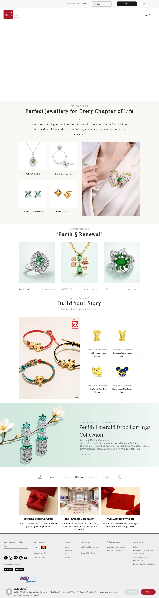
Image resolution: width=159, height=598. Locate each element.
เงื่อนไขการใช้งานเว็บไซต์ (88, 553)
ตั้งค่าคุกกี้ (131, 591)
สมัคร (16, 551)
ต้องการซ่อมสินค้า (138, 554)
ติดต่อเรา (135, 547)
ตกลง (148, 591)
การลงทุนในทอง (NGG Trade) (116, 547)
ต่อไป (127, 3)
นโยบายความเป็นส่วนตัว (30, 595)
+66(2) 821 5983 (39, 557)
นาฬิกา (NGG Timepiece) (115, 550)
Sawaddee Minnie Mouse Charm (97, 341)
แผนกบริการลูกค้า (39, 553)
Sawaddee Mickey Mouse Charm (122, 341)
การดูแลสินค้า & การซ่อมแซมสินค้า (143, 550)
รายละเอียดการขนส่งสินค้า (141, 557)
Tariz (66, 554)
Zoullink (67, 557)
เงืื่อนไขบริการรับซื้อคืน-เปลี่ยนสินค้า (144, 564)
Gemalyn (68, 547)
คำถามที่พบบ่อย (138, 560)
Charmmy (68, 550)
